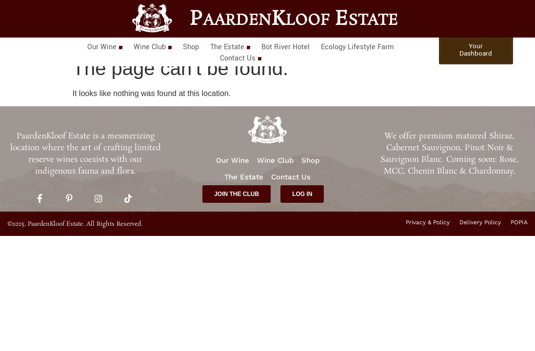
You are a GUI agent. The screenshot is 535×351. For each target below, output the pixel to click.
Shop (191, 47)
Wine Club (152, 47)
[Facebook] (39, 199)
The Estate (230, 47)
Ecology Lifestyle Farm (357, 47)
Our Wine (104, 47)
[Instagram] (98, 199)
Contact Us (240, 58)
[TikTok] (128, 199)
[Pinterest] (69, 199)
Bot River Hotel (285, 47)
